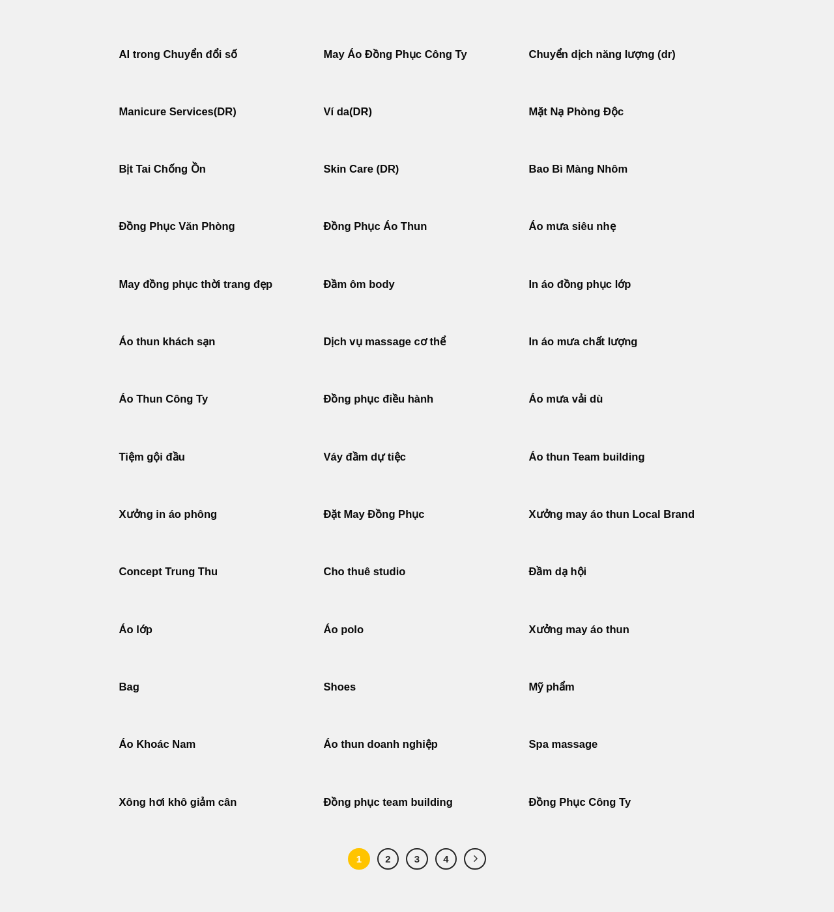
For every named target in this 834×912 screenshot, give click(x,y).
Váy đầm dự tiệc (365, 457)
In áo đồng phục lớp (580, 284)
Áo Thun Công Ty (163, 399)
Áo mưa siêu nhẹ (572, 226)
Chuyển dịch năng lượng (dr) (602, 54)
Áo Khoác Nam (157, 744)
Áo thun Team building (587, 457)
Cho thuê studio (365, 571)
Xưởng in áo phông (168, 514)
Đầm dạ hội (558, 571)
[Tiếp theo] (475, 859)
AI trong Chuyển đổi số (178, 54)
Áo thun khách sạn (167, 341)
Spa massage (563, 744)
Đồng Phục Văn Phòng (177, 226)
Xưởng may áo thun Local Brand (612, 514)
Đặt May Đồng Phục (374, 514)
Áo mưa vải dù (566, 399)
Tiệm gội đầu (152, 457)
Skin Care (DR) (361, 169)
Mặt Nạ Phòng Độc (576, 112)
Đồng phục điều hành (379, 399)
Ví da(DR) (348, 112)
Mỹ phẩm (552, 687)
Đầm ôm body (359, 284)
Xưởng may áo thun (579, 629)
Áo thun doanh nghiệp (381, 744)
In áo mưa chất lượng (583, 341)
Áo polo (344, 629)
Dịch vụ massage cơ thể (385, 341)
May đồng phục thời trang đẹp (196, 284)
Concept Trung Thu (168, 571)
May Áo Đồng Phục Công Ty (395, 54)
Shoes (340, 687)
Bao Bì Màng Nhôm (578, 169)
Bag (129, 687)
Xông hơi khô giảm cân (178, 802)
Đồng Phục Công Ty (580, 802)
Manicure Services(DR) (178, 112)
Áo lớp (135, 629)
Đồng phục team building (388, 802)
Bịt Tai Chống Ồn (162, 169)
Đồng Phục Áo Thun (375, 226)
